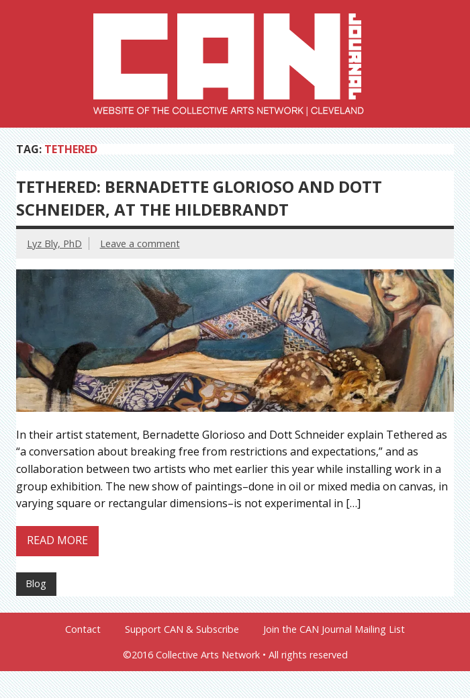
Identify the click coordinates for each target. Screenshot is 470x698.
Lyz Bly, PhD (54, 243)
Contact (83, 629)
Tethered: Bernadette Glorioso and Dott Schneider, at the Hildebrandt (199, 197)
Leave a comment (140, 243)
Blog (36, 583)
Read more (57, 540)
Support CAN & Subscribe (182, 629)
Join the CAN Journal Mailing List (334, 629)
